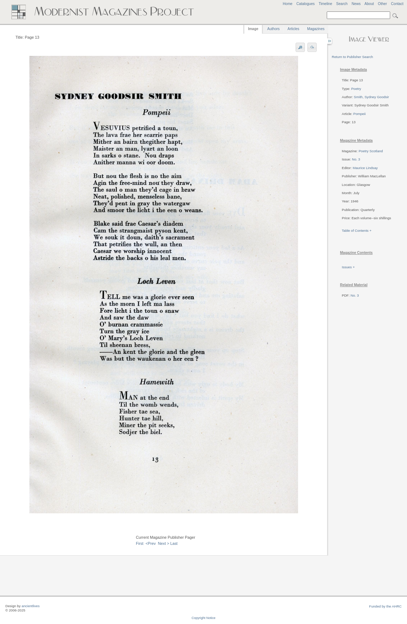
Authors (273, 29)
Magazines (315, 29)
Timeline (325, 4)
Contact (397, 4)
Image (253, 29)
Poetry (356, 89)
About (369, 4)
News (355, 4)
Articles (294, 29)
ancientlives (30, 606)
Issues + (348, 267)
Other (382, 4)
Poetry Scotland (371, 151)
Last (173, 543)
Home (287, 4)
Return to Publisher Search (352, 57)
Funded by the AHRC (385, 606)
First (139, 543)
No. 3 (356, 159)
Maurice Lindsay (365, 168)
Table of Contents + (357, 230)
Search (342, 4)
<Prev (150, 543)
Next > (163, 543)
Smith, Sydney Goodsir (371, 97)
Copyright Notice (204, 618)
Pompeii (359, 114)
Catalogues (305, 4)
